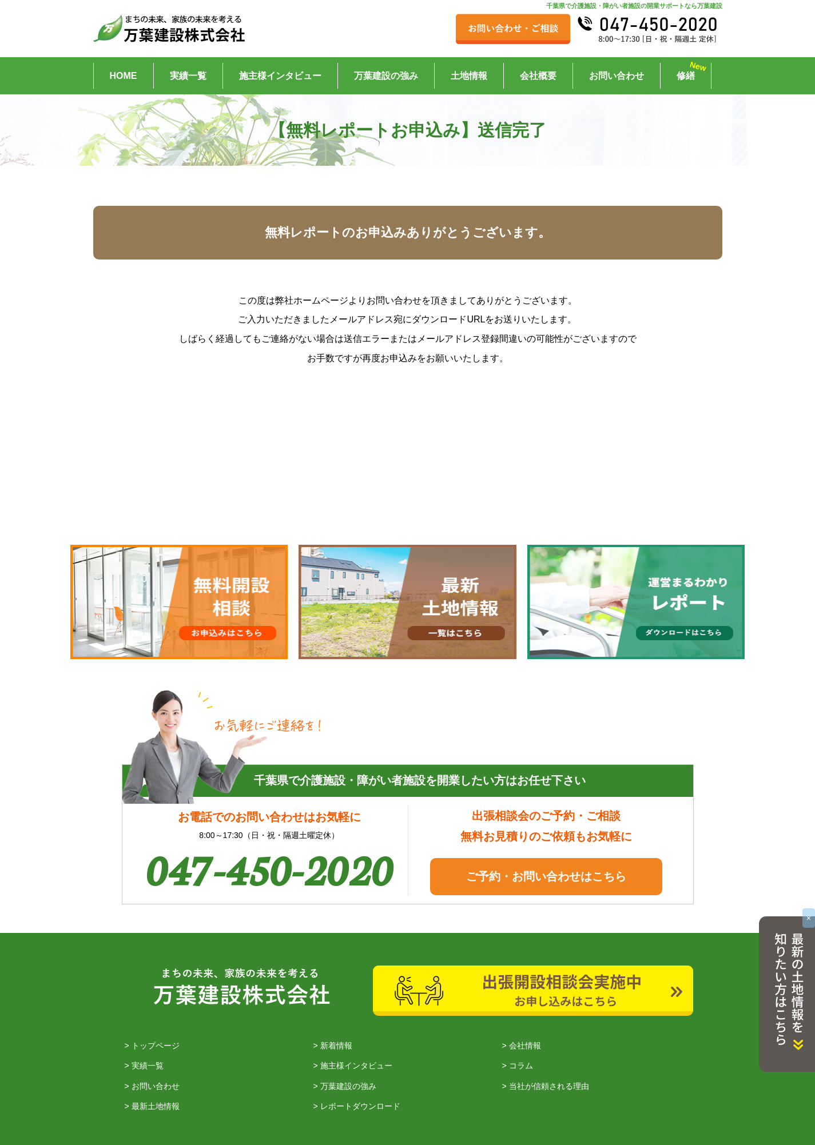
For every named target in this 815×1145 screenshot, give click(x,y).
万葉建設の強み (386, 76)
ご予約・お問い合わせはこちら (546, 876)
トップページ (156, 1046)
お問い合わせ (616, 76)
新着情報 (336, 1046)
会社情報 (525, 1046)
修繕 (686, 76)
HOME (123, 76)
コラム (521, 1066)
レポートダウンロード (360, 1106)
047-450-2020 (269, 868)
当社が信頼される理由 (549, 1086)
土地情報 (469, 76)
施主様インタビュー (280, 76)
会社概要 (538, 76)
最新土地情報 (156, 1106)
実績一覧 (188, 76)
